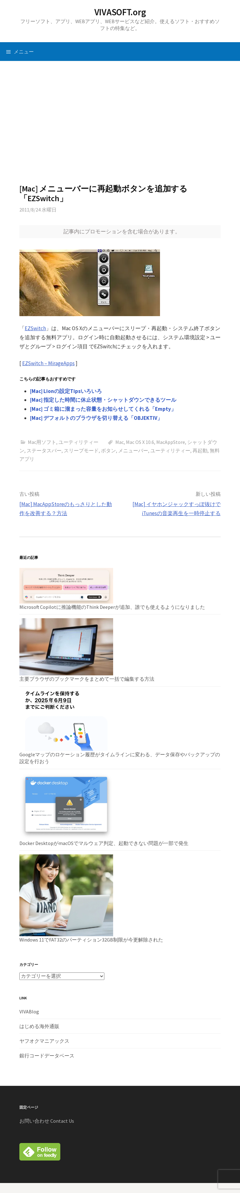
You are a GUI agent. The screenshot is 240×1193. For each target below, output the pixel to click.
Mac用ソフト (42, 442)
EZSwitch (35, 328)
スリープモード (81, 450)
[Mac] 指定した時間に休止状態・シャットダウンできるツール (103, 399)
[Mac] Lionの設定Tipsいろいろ (66, 391)
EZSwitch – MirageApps (48, 363)
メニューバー (133, 450)
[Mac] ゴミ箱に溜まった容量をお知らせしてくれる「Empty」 (103, 408)
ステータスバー (44, 450)
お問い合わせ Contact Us (46, 1121)
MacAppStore (170, 442)
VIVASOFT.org (120, 12)
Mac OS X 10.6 (140, 442)
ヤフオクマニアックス (44, 1041)
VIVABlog (29, 1011)
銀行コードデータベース (46, 1055)
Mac (119, 442)
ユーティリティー (78, 442)
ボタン (108, 450)
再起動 (200, 450)
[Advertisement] (120, 122)
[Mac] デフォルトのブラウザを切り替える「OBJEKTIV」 (96, 418)
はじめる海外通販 (39, 1026)
